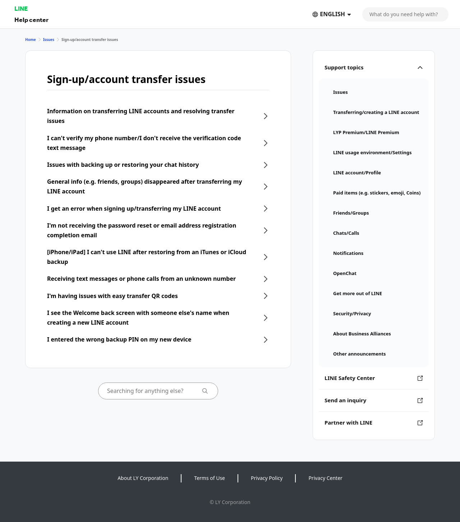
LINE (21, 8)
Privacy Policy (266, 478)
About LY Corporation (143, 478)
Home (30, 39)
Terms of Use (209, 478)
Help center (31, 19)
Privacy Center (325, 478)
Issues (48, 39)
